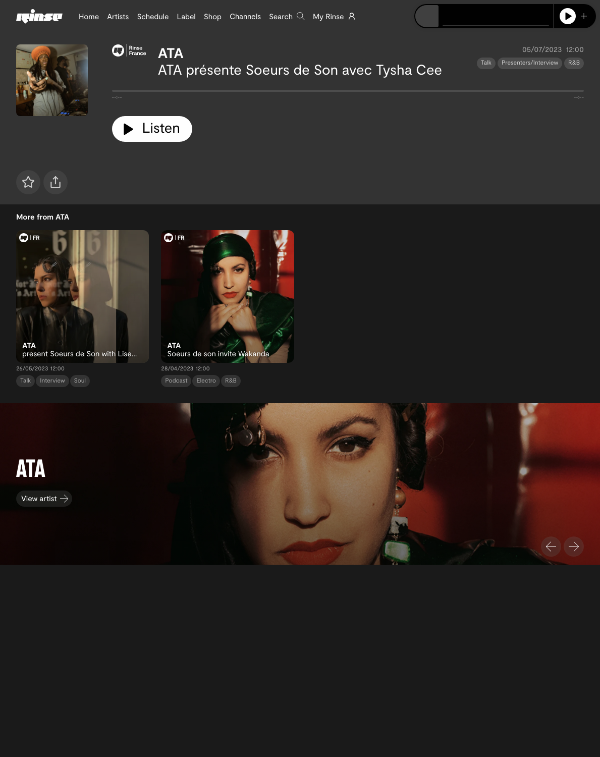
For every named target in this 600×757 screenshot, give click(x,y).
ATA (171, 52)
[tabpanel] (348, 93)
